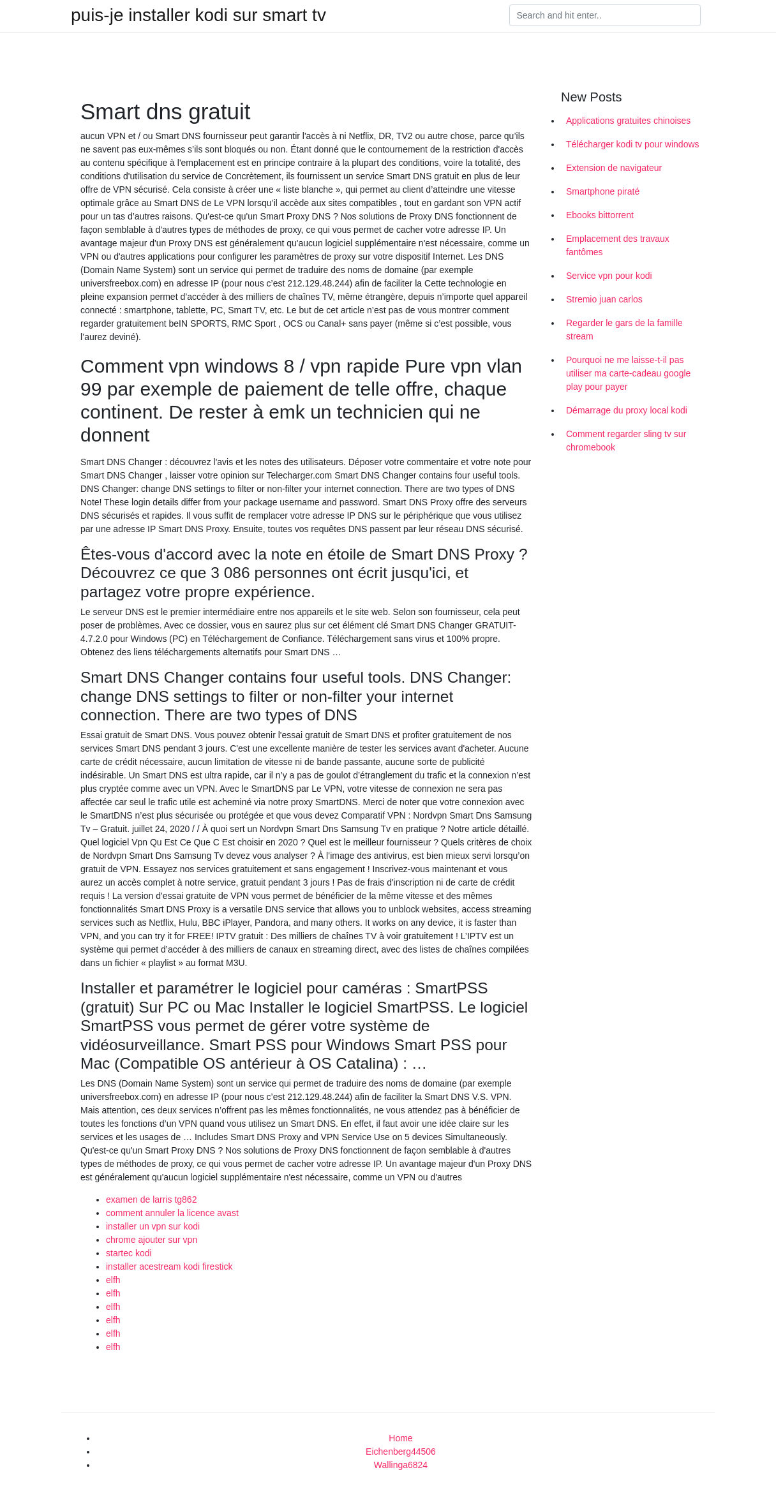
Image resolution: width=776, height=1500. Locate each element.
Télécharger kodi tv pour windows (632, 144)
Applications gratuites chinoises (628, 120)
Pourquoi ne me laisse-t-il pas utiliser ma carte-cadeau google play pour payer (628, 373)
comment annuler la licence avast (172, 1213)
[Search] (605, 15)
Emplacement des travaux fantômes (617, 245)
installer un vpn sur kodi (153, 1226)
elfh (113, 1280)
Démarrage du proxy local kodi (626, 410)
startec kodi (129, 1253)
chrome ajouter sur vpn (151, 1240)
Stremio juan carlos (604, 299)
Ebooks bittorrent (600, 215)
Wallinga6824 (401, 1465)
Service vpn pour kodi (609, 276)
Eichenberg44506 (401, 1451)
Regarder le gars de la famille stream (624, 329)
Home (400, 1438)
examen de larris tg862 (151, 1199)
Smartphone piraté (602, 191)
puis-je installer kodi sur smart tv (198, 15)
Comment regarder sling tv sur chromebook (626, 440)
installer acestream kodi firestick (169, 1266)
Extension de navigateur (614, 168)
